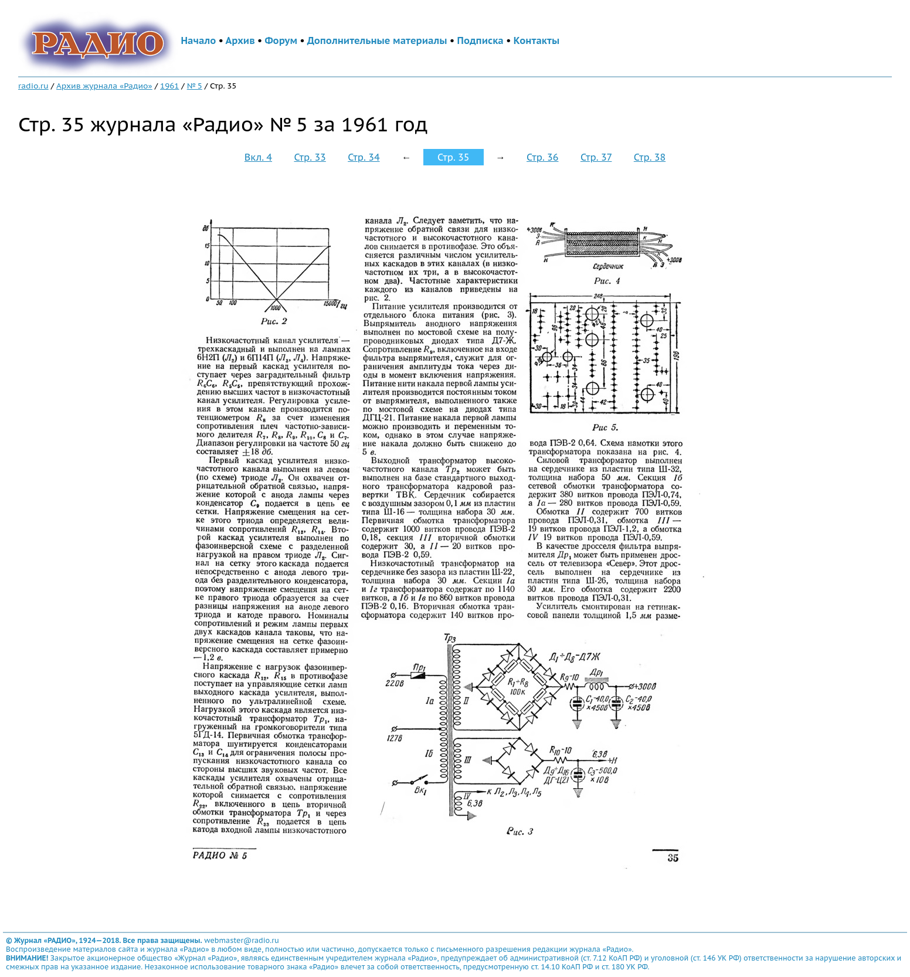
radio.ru (33, 85)
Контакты (536, 40)
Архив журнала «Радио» (104, 85)
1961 (169, 85)
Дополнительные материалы (377, 40)
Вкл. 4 (258, 157)
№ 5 (194, 85)
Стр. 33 (309, 157)
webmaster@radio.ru (241, 940)
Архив (240, 40)
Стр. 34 (363, 157)
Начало (198, 40)
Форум (280, 40)
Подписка (480, 40)
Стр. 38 (649, 157)
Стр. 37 (596, 157)
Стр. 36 (542, 157)
